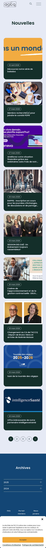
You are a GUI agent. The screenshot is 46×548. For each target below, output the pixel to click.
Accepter (23, 540)
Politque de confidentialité (33, 545)
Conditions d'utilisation (12, 545)
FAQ (8, 511)
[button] (42, 519)
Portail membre (21, 512)
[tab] (23, 482)
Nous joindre (36, 512)
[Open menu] (38, 4)
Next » (35, 438)
